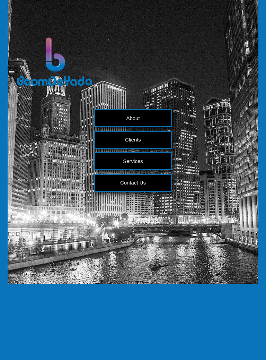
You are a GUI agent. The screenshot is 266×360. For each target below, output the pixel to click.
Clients (133, 140)
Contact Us (133, 183)
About (133, 118)
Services (133, 161)
